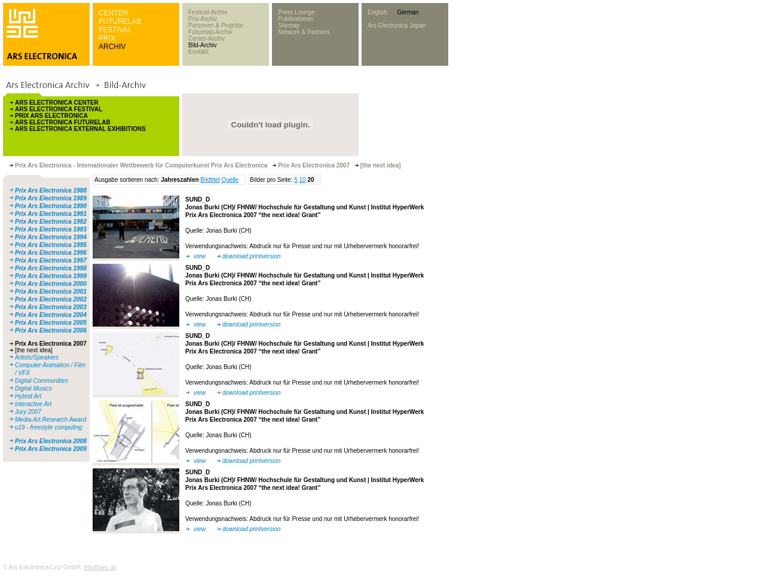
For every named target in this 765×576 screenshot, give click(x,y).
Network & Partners (304, 32)
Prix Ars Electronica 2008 (51, 441)
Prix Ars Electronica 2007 (51, 343)
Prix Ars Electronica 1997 (51, 260)
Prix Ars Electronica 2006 (51, 330)
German (407, 12)
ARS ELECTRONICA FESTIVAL (58, 109)
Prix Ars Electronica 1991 (51, 214)
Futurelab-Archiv (210, 32)
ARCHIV (112, 46)
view (200, 256)
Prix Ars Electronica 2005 (51, 322)
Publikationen (296, 19)
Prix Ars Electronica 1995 (51, 245)
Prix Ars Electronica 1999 (51, 276)
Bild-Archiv (202, 45)
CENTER (113, 13)
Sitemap (289, 25)
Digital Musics (33, 388)
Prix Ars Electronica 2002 (51, 299)
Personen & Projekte (215, 25)
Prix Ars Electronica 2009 (51, 449)
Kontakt (198, 51)
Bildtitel (209, 179)
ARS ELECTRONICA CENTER (57, 102)
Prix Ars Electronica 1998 (51, 268)
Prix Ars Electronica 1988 (51, 190)
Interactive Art (33, 404)
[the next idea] (34, 350)
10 (302, 179)
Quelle (229, 179)
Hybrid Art (28, 396)
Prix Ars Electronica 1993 (51, 229)
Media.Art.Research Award (50, 419)
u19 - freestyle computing (48, 427)
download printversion (251, 256)
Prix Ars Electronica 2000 (51, 284)
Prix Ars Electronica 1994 (51, 237)
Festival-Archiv (208, 12)
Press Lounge (296, 12)
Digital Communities (41, 380)
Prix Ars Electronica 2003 (51, 307)
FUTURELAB (120, 21)
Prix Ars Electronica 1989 (51, 198)
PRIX (107, 38)
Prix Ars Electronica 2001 (51, 291)
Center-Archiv (206, 38)
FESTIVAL (115, 30)
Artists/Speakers (37, 357)
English (377, 12)
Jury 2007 (28, 412)
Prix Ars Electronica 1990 (51, 206)
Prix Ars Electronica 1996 (51, 252)
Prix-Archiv (202, 19)
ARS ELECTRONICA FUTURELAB (63, 122)
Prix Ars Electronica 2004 (51, 315)
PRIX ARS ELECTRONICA (51, 115)
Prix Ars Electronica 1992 (51, 221)
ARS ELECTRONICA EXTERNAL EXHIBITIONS (80, 129)
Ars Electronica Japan (397, 25)
